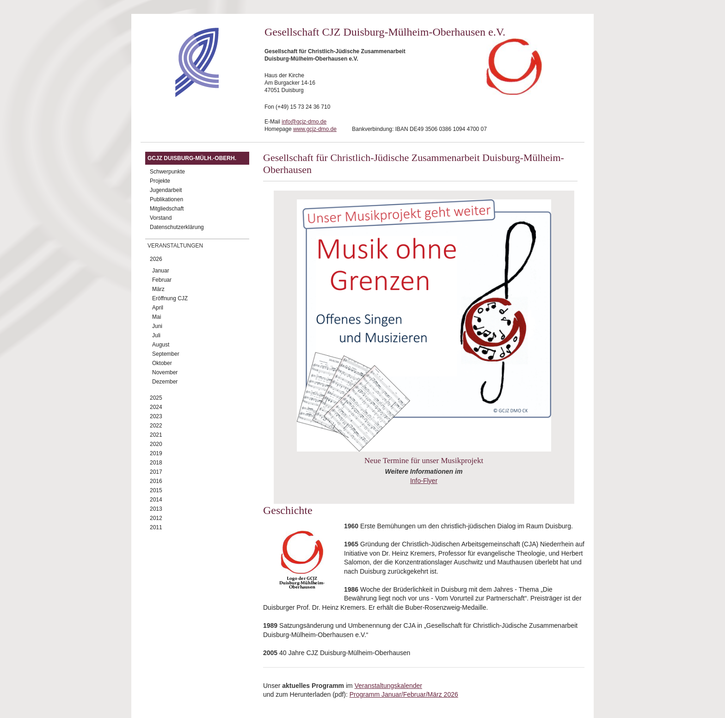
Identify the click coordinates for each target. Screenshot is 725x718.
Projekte (160, 181)
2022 (156, 425)
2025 (156, 398)
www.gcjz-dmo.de (315, 129)
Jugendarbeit (166, 190)
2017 (156, 472)
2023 (156, 416)
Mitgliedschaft (167, 208)
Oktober (162, 363)
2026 (156, 259)
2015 (156, 490)
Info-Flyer (423, 480)
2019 (156, 453)
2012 (156, 518)
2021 (156, 435)
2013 (156, 509)
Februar (162, 280)
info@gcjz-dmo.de (304, 121)
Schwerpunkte (167, 171)
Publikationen (166, 199)
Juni (157, 326)
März (158, 289)
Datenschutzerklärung (177, 227)
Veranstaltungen (175, 245)
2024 (156, 407)
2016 (156, 481)
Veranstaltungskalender (388, 685)
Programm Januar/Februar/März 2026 (404, 694)
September (165, 354)
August (160, 344)
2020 (156, 444)
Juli (156, 335)
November (165, 372)
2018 (156, 462)
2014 (156, 499)
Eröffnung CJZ (170, 298)
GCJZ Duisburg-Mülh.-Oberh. (191, 158)
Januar (160, 270)
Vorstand (161, 218)
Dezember (165, 381)
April (157, 307)
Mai (156, 317)
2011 (156, 527)
